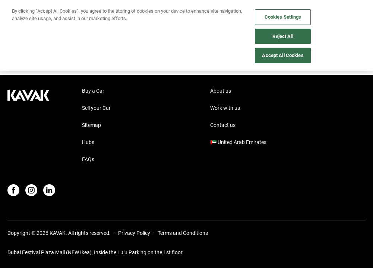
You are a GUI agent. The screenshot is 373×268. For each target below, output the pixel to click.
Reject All (282, 36)
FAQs (88, 159)
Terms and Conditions (183, 233)
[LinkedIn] (49, 190)
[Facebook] (13, 190)
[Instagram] (31, 190)
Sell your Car (96, 108)
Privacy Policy (134, 233)
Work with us (225, 108)
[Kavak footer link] (28, 125)
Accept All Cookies (282, 55)
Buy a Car (93, 91)
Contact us (223, 125)
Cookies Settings (283, 17)
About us (220, 91)
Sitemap (91, 125)
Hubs (88, 142)
